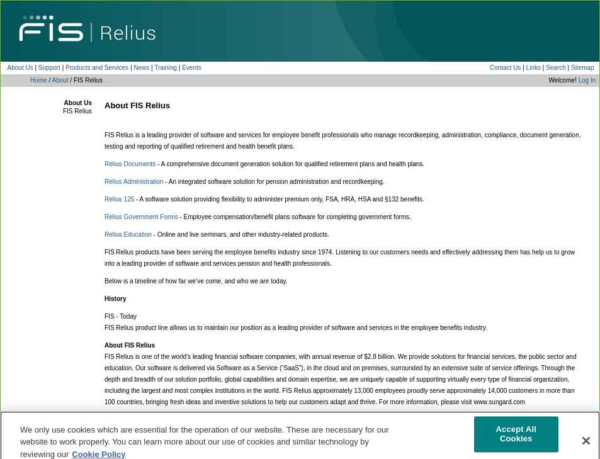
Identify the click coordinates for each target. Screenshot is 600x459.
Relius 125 (119, 199)
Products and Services (96, 67)
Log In (587, 80)
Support (49, 67)
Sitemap (582, 67)
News (141, 67)
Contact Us (505, 67)
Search (556, 67)
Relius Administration (134, 181)
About (60, 80)
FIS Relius (77, 111)
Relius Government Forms (141, 216)
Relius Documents (130, 164)
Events (191, 67)
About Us (20, 67)
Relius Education (128, 234)
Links (533, 67)
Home (38, 80)
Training (165, 67)
